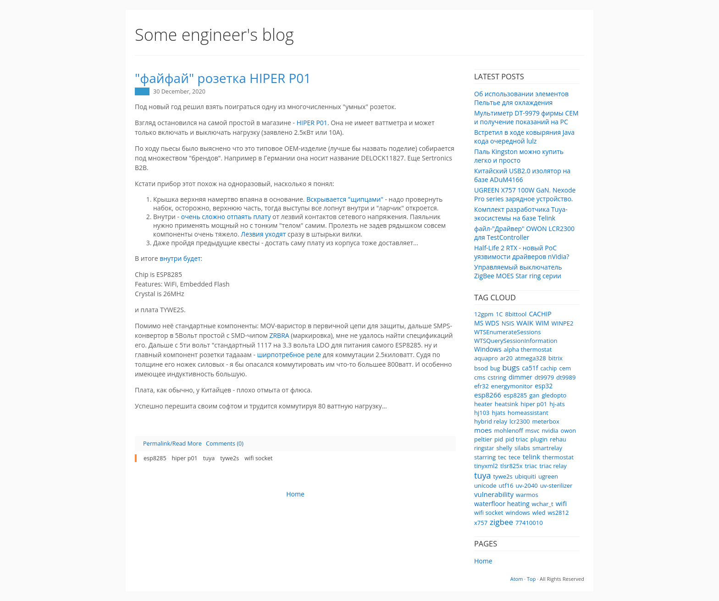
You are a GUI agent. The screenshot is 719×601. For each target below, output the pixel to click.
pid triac (516, 439)
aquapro (486, 358)
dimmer (520, 377)
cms (479, 377)
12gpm (483, 314)
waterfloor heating (502, 503)
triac (531, 466)
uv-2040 (526, 485)
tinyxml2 (486, 466)
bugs (511, 367)
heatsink (506, 404)
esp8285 (515, 395)
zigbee (501, 522)
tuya (482, 475)
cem (565, 368)
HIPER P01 (312, 122)
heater (483, 404)
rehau (558, 439)
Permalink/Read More (172, 443)
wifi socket (488, 512)
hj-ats (557, 404)
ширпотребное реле (289, 354)
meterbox (545, 421)
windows (517, 512)
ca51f (530, 368)
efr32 (481, 386)
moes (483, 430)
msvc (532, 430)
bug (495, 368)
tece (514, 457)
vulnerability (494, 494)
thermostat (558, 457)
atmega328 (530, 358)
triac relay (553, 466)
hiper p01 (533, 404)
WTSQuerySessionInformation (515, 340)
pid (498, 439)
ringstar (484, 448)
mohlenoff (508, 430)
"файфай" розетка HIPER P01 (223, 78)
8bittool (516, 314)
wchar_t (542, 504)
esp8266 (487, 394)
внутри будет (180, 258)
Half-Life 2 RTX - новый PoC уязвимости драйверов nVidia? (521, 252)
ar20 (506, 358)
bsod (481, 368)
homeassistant (528, 412)
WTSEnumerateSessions (507, 332)
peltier (483, 439)
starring (485, 457)
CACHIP (540, 313)
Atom (516, 578)
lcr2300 (519, 421)
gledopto (554, 395)
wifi (561, 503)
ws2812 (558, 512)
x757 (480, 522)
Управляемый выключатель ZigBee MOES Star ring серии (518, 271)
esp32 (544, 385)
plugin (539, 439)
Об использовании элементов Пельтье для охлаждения (521, 98)
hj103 (482, 412)
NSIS (508, 323)
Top (531, 578)
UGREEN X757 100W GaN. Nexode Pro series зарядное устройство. (524, 194)
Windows (488, 349)
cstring (496, 377)
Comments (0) (224, 443)
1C (499, 314)
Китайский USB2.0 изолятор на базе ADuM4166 (522, 175)
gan (534, 395)
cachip (549, 368)
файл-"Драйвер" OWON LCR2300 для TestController (524, 233)
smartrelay (547, 448)
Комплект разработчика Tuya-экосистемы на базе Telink (521, 213)
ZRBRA (280, 335)
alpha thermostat (528, 349)
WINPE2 (563, 323)
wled (539, 512)
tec (502, 457)
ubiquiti (525, 476)
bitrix (555, 358)
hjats (498, 412)
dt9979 (544, 377)
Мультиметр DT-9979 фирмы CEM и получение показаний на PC (526, 117)
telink (531, 456)
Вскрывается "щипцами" (344, 199)
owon (568, 430)
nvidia (550, 430)
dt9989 (565, 377)
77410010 (528, 522)
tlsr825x (511, 466)
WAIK (524, 322)
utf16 (506, 485)
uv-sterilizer (556, 485)
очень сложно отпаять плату (226, 216)
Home (483, 561)
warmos (527, 495)
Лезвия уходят (263, 234)
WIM (542, 323)
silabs (522, 448)
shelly (504, 448)
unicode (485, 485)
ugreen (548, 476)
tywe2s (502, 476)
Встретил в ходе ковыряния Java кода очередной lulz (524, 136)
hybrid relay (490, 421)
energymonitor (511, 386)
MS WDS (486, 323)
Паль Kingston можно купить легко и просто (519, 156)
